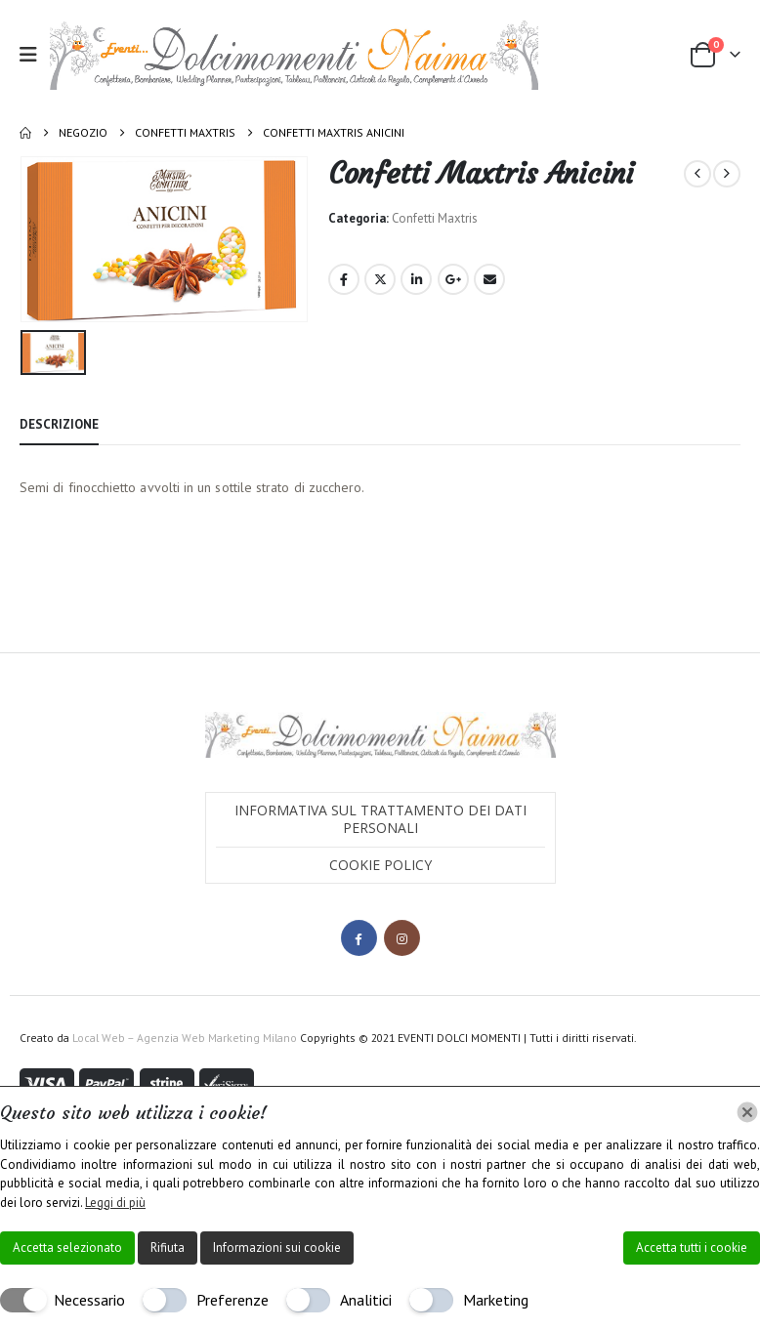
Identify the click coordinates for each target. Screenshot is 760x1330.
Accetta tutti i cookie (691, 1247)
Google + (453, 279)
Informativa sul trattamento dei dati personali (380, 818)
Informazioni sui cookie (277, 1247)
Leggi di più (115, 1202)
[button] (35, 54)
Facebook (343, 279)
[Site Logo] (294, 55)
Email (489, 279)
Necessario (89, 1299)
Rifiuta (167, 1247)
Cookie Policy (380, 863)
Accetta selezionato (67, 1247)
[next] (726, 173)
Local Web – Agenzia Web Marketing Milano (186, 1036)
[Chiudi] (747, 1112)
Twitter (380, 279)
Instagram (402, 937)
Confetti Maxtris (435, 218)
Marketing (495, 1299)
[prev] (697, 173)
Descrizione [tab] (59, 423)
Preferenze (232, 1299)
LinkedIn (416, 279)
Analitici (366, 1299)
